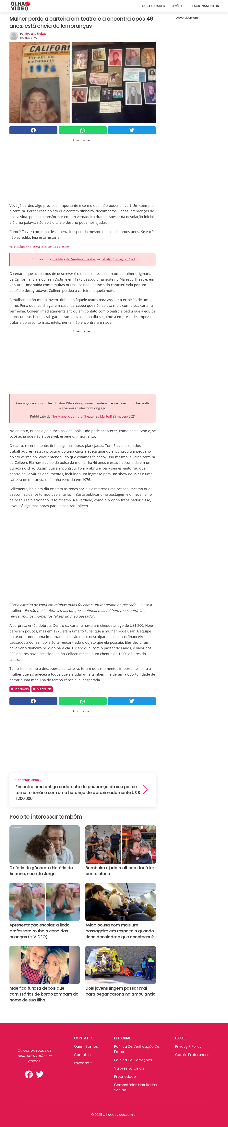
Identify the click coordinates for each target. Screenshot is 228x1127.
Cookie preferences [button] (192, 1054)
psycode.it (83, 1062)
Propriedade (125, 1076)
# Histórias (42, 689)
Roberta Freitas (35, 34)
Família (177, 6)
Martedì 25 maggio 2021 (118, 416)
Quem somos (86, 1046)
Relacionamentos (203, 6)
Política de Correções (133, 1060)
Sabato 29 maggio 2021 (118, 259)
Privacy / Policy (188, 1046)
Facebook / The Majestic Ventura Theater (41, 247)
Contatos (82, 1054)
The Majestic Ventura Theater (74, 259)
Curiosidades (153, 6)
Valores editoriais (129, 1068)
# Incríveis (19, 689)
